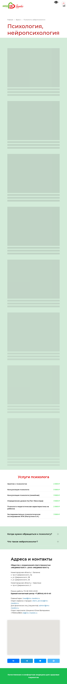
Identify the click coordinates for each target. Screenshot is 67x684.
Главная (10, 20)
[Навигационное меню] (64, 6)
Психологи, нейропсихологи (34, 20)
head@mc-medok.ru (31, 598)
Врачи (18, 20)
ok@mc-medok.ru (30, 613)
